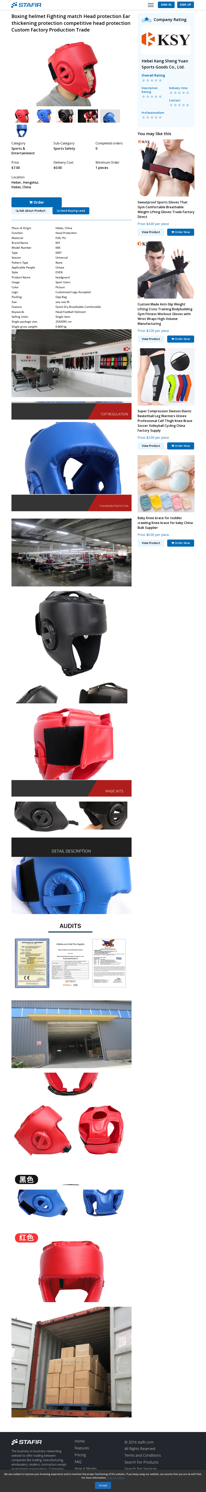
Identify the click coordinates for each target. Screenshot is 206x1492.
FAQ (78, 1462)
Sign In (166, 4)
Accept (103, 1485)
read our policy (115, 1477)
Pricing (80, 1455)
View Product (151, 232)
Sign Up (185, 4)
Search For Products (141, 1462)
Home (80, 1441)
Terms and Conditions (143, 1455)
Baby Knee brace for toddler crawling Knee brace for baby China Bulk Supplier (165, 523)
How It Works (86, 1469)
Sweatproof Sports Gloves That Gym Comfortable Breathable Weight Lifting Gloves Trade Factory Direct (166, 209)
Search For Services (141, 1469)
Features (82, 1448)
